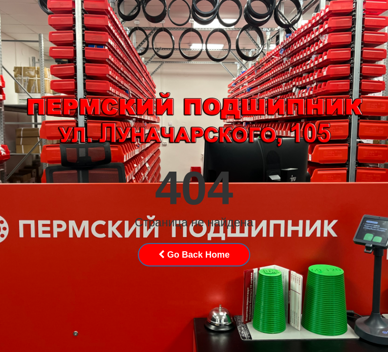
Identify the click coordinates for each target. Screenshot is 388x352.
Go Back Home (194, 255)
